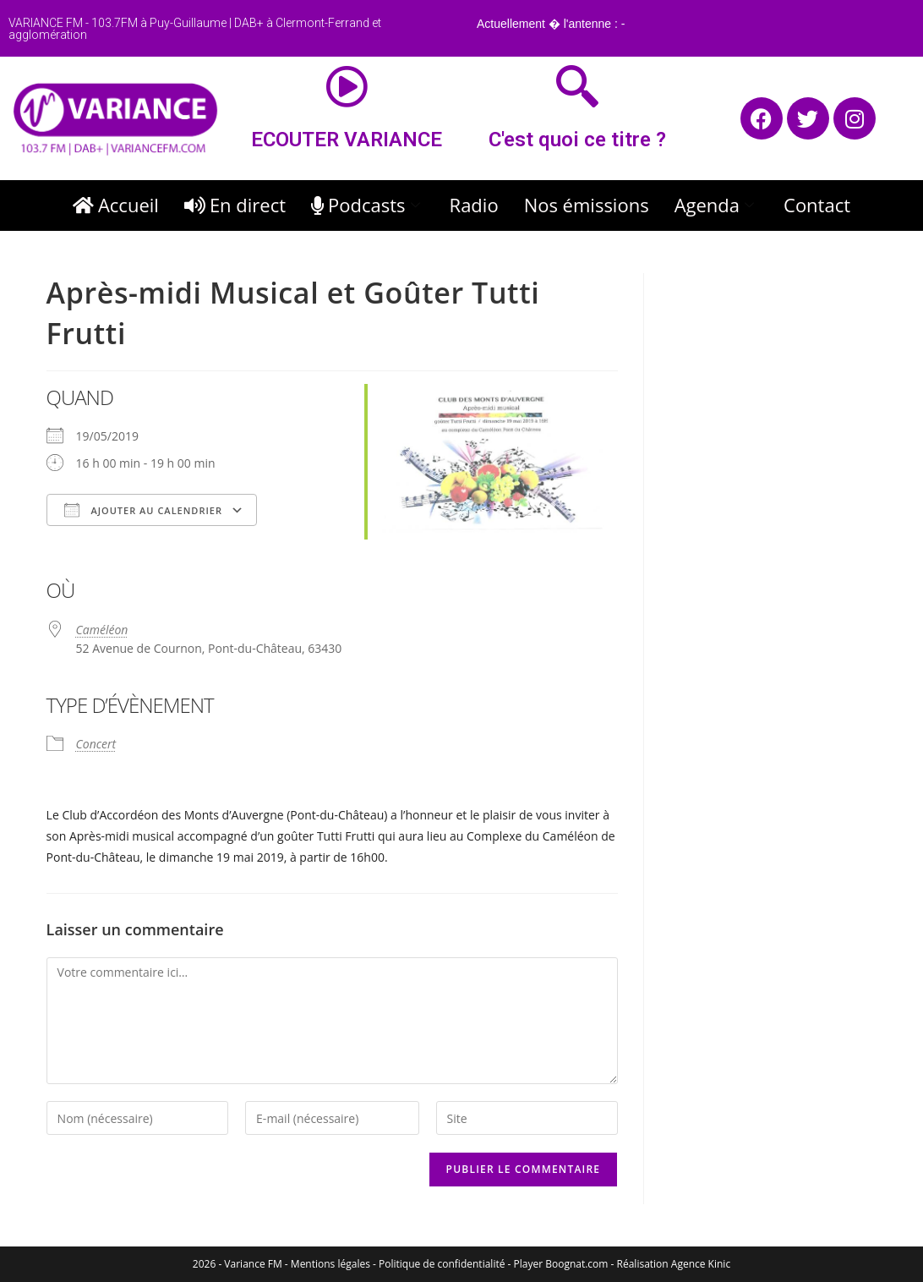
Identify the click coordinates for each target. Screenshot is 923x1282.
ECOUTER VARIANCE (346, 139)
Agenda (716, 204)
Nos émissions (586, 204)
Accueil (116, 204)
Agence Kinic (700, 1264)
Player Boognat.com (561, 1264)
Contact (817, 204)
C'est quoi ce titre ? (577, 139)
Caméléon (102, 630)
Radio (474, 204)
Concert (96, 744)
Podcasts (367, 204)
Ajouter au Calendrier (143, 510)
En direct (235, 204)
